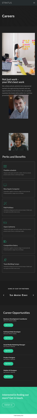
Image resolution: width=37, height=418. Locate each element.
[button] (4, 295)
